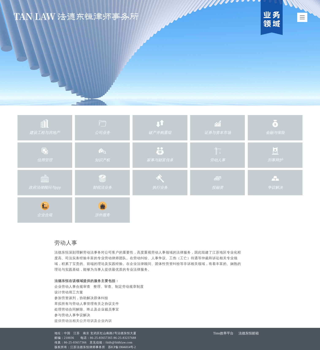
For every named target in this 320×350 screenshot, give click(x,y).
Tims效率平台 (223, 333)
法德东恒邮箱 (249, 333)
